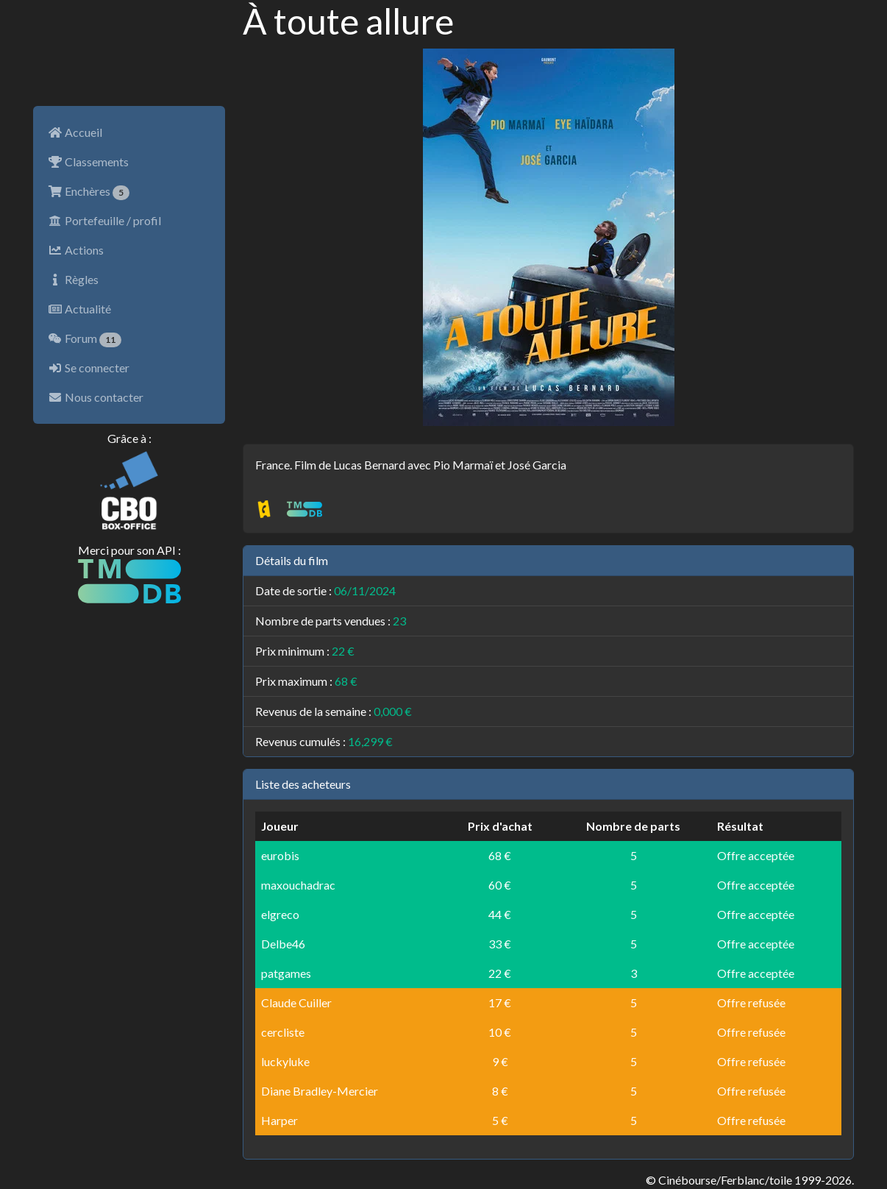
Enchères (88, 192)
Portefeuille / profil (104, 220)
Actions (76, 250)
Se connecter (88, 368)
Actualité (79, 309)
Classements (88, 161)
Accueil (75, 132)
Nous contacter (95, 397)
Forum (84, 339)
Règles (73, 279)
